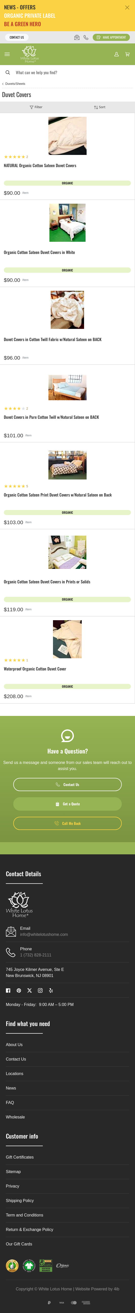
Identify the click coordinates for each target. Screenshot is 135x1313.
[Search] (67, 72)
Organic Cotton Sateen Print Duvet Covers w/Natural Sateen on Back (58, 495)
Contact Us (17, 37)
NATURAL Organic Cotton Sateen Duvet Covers (40, 165)
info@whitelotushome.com (44, 934)
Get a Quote (67, 803)
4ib (116, 1289)
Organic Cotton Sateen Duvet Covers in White (39, 252)
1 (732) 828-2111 (35, 955)
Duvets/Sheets (15, 84)
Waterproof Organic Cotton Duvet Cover (35, 669)
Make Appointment (111, 37)
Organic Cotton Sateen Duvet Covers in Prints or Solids (47, 582)
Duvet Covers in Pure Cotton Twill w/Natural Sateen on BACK (51, 417)
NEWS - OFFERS (19, 7)
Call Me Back (68, 823)
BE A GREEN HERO (22, 24)
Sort (99, 107)
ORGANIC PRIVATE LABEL (30, 15)
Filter (36, 107)
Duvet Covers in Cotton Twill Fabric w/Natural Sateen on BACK (53, 339)
